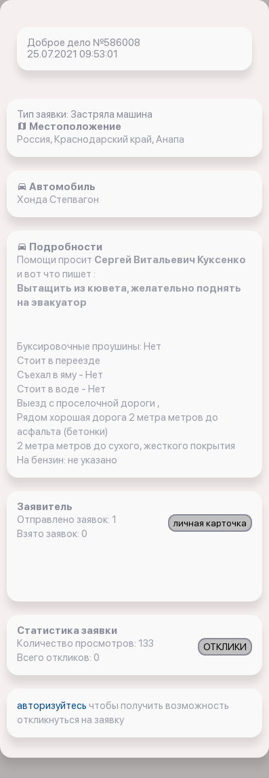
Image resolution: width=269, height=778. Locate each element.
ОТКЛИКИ (225, 646)
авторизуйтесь (53, 706)
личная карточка (210, 523)
